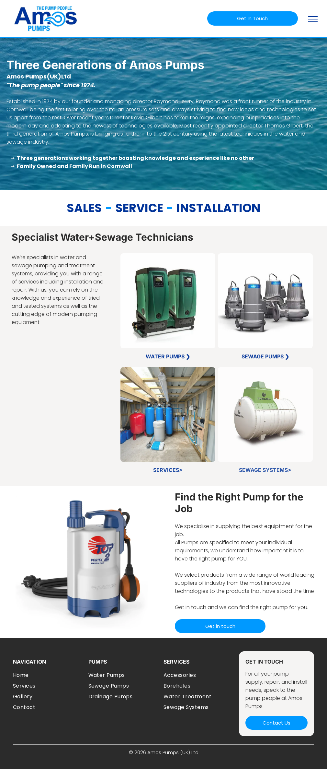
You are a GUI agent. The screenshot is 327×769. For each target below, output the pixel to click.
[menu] (312, 19)
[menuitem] (48, 675)
